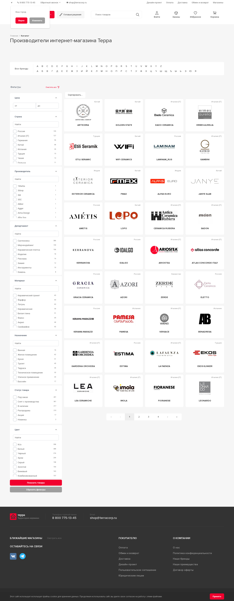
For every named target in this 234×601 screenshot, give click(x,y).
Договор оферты (183, 570)
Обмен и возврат (129, 553)
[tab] (56, 98)
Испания (22, 149)
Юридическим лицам (131, 575)
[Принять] (217, 596)
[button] (156, 14)
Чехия (21, 158)
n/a (19, 444)
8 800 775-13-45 (64, 518)
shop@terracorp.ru (103, 518)
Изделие (22, 254)
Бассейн (22, 381)
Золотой (22, 467)
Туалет (21, 363)
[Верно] (21, 20)
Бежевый (22, 471)
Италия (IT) (23, 136)
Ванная (21, 350)
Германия (23, 140)
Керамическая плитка (29, 250)
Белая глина (24, 313)
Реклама (22, 258)
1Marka (21, 186)
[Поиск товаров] (112, 14)
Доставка (124, 558)
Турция (21, 153)
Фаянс (21, 318)
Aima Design (24, 213)
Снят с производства (28, 401)
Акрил (21, 322)
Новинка (22, 419)
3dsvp (21, 190)
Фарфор (22, 300)
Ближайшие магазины (26, 538)
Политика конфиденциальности (192, 553)
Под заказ (23, 397)
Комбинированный (27, 476)
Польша (22, 163)
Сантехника (23, 241)
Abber (20, 204)
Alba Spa (22, 217)
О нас (176, 547)
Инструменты (25, 267)
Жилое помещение (27, 354)
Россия (21, 131)
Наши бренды (181, 558)
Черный (22, 453)
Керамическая (25, 309)
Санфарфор (23, 327)
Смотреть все (54, 538)
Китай (21, 145)
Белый (21, 449)
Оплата (123, 547)
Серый (21, 462)
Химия (21, 263)
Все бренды (21, 68)
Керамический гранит (29, 295)
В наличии (23, 406)
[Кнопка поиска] (137, 14)
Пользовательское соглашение (137, 570)
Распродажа (24, 410)
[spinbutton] (24, 106)
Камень (22, 272)
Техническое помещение (30, 372)
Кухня (21, 359)
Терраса (22, 368)
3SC (20, 199)
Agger (20, 208)
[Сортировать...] (75, 95)
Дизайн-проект (128, 564)
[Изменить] (37, 20)
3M (19, 195)
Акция (21, 415)
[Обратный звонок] (51, 2)
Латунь (21, 304)
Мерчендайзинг (26, 245)
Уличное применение (28, 377)
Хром (20, 458)
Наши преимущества (185, 564)
